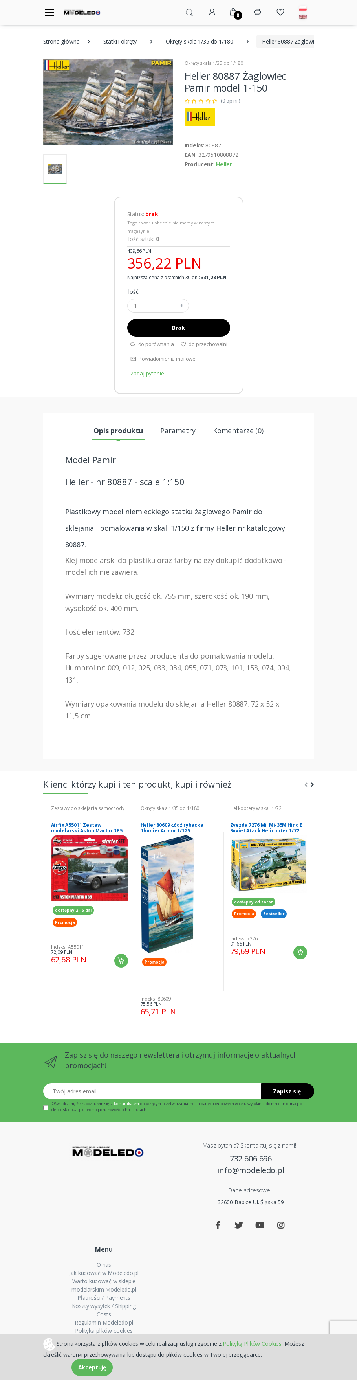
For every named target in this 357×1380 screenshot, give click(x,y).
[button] (189, 12)
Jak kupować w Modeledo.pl (103, 1273)
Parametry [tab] (178, 430)
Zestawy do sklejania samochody (87, 808)
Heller (224, 164)
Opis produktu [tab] (118, 430)
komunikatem (126, 1103)
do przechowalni (204, 344)
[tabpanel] (89, 886)
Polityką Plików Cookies (252, 1343)
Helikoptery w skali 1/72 (256, 808)
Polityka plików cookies (104, 1330)
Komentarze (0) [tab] (238, 430)
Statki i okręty (120, 41)
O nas (104, 1264)
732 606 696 (251, 1158)
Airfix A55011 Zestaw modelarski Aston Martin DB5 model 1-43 (87, 828)
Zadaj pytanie (147, 373)
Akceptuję (92, 1367)
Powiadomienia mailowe (163, 358)
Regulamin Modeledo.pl (104, 1322)
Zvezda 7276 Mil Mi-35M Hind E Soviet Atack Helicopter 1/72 (266, 828)
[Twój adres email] (152, 1091)
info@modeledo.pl (250, 1170)
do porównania (152, 344)
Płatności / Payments (103, 1297)
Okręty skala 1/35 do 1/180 (199, 41)
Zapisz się (287, 1091)
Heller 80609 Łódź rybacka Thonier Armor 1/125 (172, 828)
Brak (178, 327)
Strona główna (61, 41)
